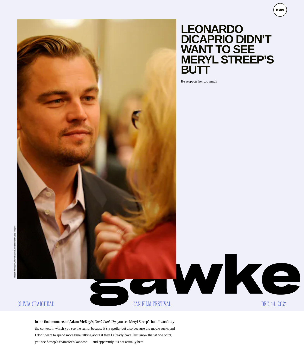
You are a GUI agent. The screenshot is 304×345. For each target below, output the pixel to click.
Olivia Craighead (36, 304)
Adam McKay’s (81, 322)
